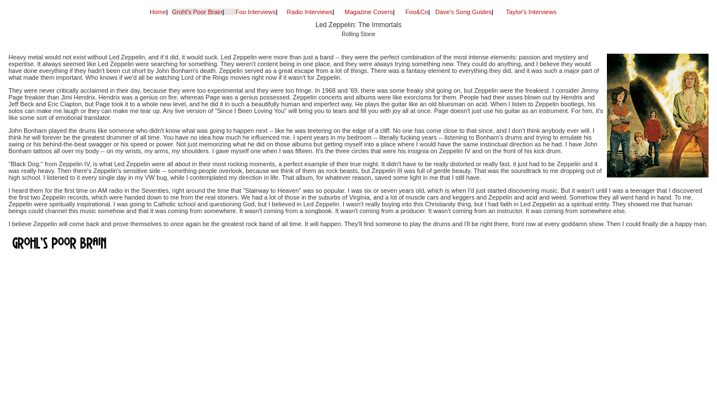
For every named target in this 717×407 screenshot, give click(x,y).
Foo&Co (416, 11)
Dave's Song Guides (463, 11)
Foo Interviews (255, 11)
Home (158, 11)
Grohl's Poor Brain (197, 11)
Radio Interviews (310, 11)
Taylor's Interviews (531, 11)
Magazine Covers (368, 11)
